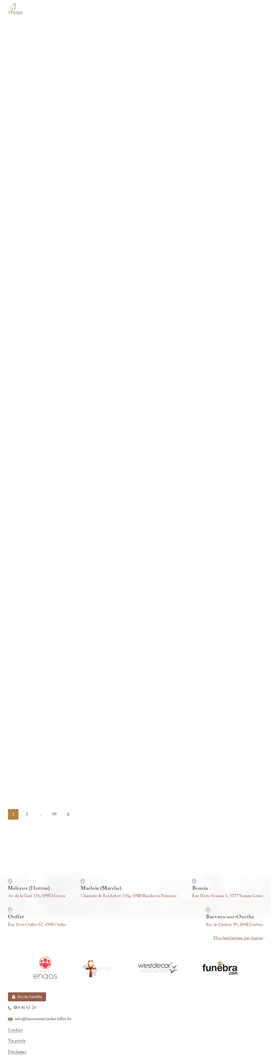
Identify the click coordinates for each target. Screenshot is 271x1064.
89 (54, 814)
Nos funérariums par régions (238, 938)
